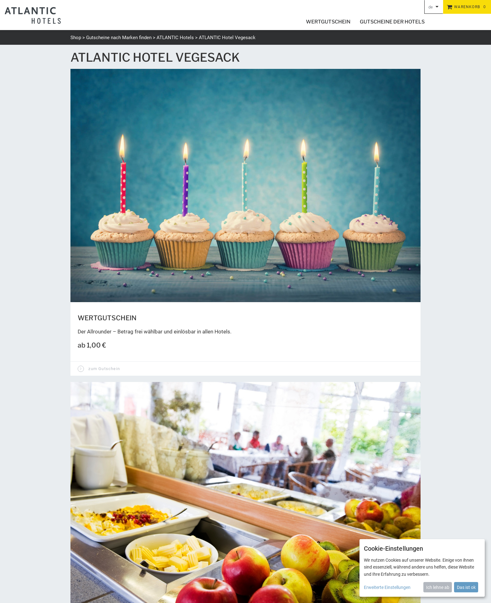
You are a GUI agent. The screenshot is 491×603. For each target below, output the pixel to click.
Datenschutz (348, 565)
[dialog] (422, 568)
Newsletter (267, 565)
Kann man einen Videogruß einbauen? (126, 322)
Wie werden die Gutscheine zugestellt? (128, 343)
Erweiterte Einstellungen (387, 587)
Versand (323, 565)
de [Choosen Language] (430, 7)
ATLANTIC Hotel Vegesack (227, 37)
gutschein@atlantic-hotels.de (100, 551)
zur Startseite (94, 367)
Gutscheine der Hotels (392, 22)
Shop (75, 37)
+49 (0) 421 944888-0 (92, 544)
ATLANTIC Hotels (175, 37)
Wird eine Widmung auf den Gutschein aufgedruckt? (146, 280)
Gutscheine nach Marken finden (119, 37)
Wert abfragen (277, 446)
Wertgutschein (328, 22)
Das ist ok (466, 587)
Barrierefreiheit (297, 565)
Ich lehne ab (437, 587)
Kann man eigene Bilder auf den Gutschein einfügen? (147, 301)
